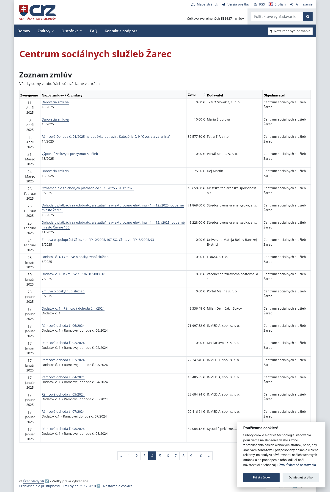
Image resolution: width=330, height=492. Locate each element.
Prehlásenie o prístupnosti (39, 486)
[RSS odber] (259, 4)
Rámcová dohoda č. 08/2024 (63, 428)
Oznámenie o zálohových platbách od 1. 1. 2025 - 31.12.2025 (88, 188)
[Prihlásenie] (301, 4)
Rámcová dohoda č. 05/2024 (63, 394)
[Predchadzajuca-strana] (121, 455)
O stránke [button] (70, 30)
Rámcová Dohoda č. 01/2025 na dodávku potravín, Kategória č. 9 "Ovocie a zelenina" (106, 136)
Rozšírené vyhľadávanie (290, 31)
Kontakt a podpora (121, 30)
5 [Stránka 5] (160, 455)
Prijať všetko (261, 477)
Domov (23, 30)
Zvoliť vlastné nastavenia (297, 465)
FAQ (93, 30)
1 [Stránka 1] (129, 455)
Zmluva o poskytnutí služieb (63, 291)
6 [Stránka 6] (168, 455)
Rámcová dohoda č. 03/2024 (63, 360)
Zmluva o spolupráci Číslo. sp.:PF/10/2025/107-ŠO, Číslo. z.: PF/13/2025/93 (98, 239)
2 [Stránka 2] (137, 455)
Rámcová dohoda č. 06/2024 (63, 325)
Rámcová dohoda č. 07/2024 (63, 411)
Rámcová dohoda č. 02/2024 (63, 343)
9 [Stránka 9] (191, 455)
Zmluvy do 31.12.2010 (79, 486)
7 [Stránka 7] (176, 455)
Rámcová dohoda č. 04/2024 (63, 377)
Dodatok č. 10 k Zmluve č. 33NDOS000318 (73, 274)
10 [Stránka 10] (200, 455)
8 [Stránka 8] (183, 455)
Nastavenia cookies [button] (117, 486)
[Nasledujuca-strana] (209, 455)
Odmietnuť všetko (301, 477)
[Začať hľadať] (308, 16)
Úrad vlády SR (33, 481)
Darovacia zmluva (55, 102)
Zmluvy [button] (44, 30)
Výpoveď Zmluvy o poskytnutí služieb (70, 153)
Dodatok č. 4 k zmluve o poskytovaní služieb (75, 257)
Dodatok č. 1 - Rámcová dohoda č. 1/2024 (73, 308)
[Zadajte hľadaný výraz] (277, 16)
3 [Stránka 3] (144, 455)
